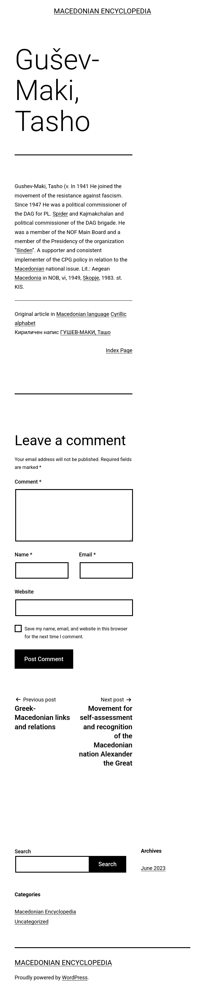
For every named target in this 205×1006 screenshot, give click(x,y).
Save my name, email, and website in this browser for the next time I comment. (76, 632)
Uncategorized (32, 922)
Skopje (91, 278)
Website (24, 592)
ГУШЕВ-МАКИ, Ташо (85, 332)
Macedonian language (82, 314)
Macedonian (29, 269)
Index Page (119, 350)
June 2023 (153, 868)
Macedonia (28, 278)
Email (87, 554)
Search (23, 851)
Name (23, 554)
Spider (60, 214)
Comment (28, 482)
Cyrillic (119, 314)
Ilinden (24, 250)
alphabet (25, 323)
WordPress (75, 977)
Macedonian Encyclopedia (102, 11)
